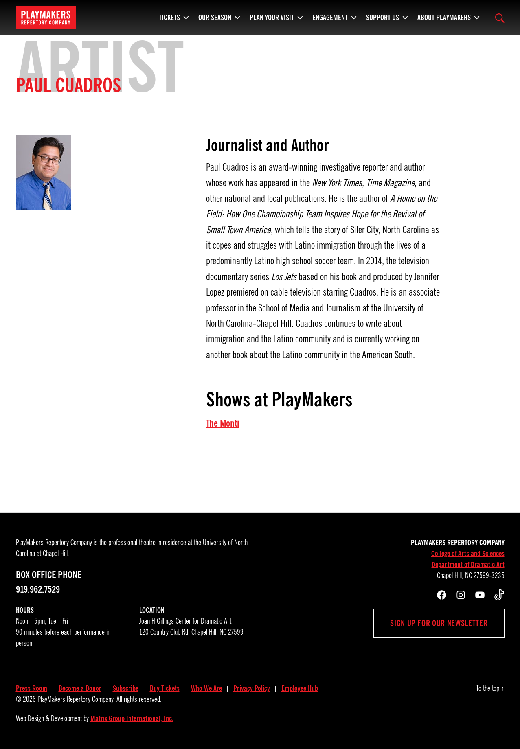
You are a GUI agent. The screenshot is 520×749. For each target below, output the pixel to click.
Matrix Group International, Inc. (131, 718)
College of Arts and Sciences (468, 553)
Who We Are (206, 688)
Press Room (31, 688)
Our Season (214, 16)
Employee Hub (299, 688)
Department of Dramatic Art (468, 564)
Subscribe (125, 688)
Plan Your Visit (272, 16)
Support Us (382, 16)
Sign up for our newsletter (438, 623)
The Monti (222, 423)
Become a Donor (80, 688)
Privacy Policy (251, 688)
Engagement (330, 16)
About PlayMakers (444, 16)
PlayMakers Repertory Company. (76, 699)
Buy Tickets (165, 688)
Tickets (169, 16)
